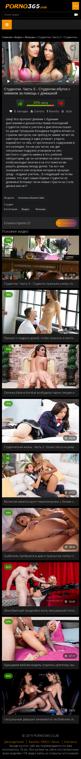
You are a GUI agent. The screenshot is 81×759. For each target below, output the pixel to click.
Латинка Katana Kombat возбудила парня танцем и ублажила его (40, 392)
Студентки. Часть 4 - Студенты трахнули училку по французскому (40, 283)
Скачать (39, 111)
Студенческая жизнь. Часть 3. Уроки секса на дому (39, 447)
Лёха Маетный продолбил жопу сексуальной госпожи (40, 610)
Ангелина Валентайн (31, 197)
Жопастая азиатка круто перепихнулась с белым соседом (40, 501)
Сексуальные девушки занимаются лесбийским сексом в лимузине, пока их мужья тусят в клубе (40, 719)
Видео (25, 209)
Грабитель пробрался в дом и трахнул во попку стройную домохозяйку (40, 556)
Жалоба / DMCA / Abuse (44, 742)
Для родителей (14, 742)
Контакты (70, 742)
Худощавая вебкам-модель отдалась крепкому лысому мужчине (40, 665)
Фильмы (40, 209)
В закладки (18, 111)
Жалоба (54, 111)
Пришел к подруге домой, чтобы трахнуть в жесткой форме (40, 338)
